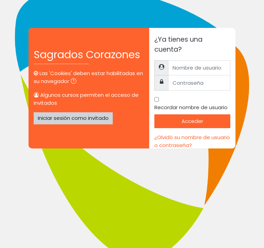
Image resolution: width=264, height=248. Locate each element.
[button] (74, 82)
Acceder (192, 121)
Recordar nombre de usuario (191, 107)
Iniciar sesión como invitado (73, 118)
